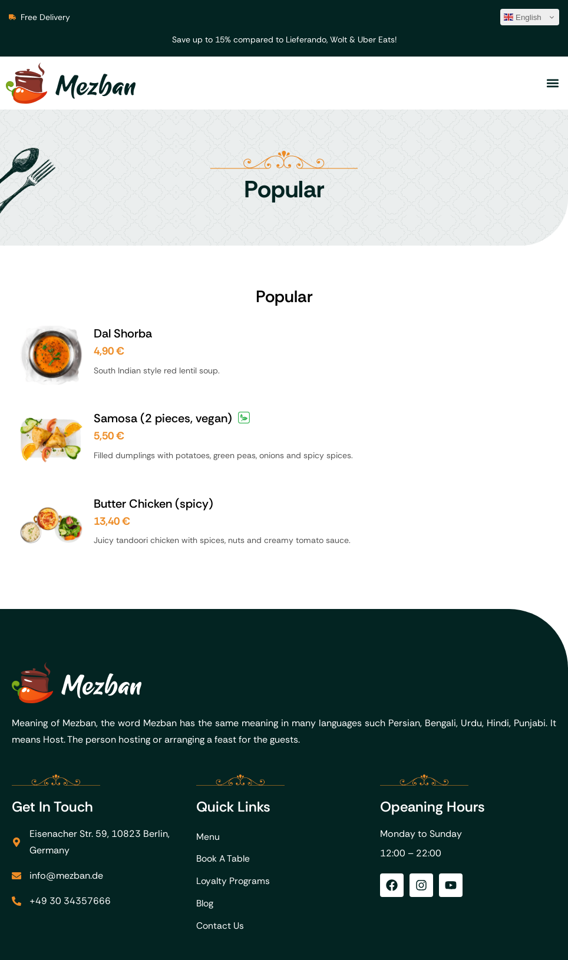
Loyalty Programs (234, 813)
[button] (552, 83)
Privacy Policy (526, 942)
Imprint (467, 942)
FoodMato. (169, 942)
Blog (205, 837)
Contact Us (221, 861)
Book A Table (224, 790)
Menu (208, 766)
